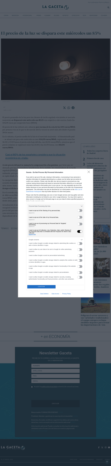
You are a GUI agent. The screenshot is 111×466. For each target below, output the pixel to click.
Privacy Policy (66, 293)
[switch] (79, 210)
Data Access (55, 293)
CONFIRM (41, 286)
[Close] (89, 172)
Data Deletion (44, 293)
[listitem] (55, 206)
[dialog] (55, 233)
